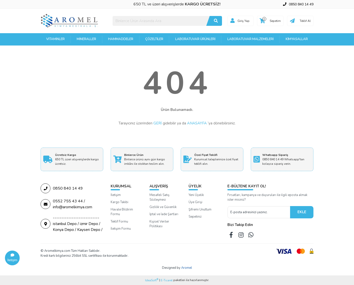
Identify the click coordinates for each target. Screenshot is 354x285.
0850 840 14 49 (62, 188)
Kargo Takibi (119, 202)
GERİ (157, 123)
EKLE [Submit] (301, 212)
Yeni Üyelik (196, 195)
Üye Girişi (195, 202)
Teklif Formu (119, 221)
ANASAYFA (197, 123)
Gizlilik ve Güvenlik (163, 207)
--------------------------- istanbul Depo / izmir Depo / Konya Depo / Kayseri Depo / (72, 223)
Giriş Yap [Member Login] (243, 21)
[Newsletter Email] (258, 212)
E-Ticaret (167, 280)
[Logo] (70, 21)
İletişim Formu (121, 228)
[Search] (167, 21)
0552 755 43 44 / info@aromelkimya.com (66, 204)
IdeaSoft (151, 280)
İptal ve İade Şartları (163, 214)
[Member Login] (232, 21)
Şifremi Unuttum (200, 209)
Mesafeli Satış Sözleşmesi (159, 197)
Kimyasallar (297, 39)
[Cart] (270, 21)
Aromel (186, 268)
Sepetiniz (195, 216)
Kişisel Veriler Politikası (159, 224)
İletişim (116, 195)
